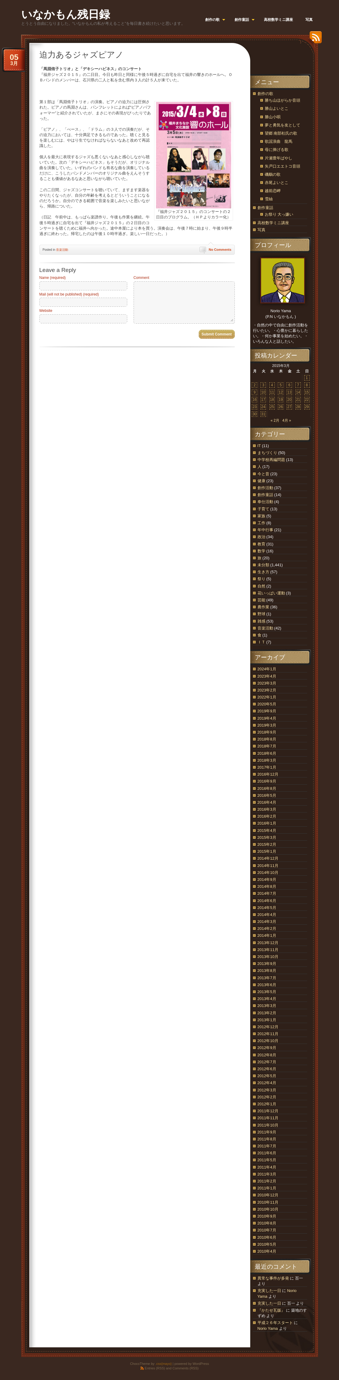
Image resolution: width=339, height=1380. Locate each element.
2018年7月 (267, 746)
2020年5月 (267, 704)
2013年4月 (267, 998)
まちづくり (267, 452)
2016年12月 (268, 774)
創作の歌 (265, 93)
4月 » (286, 420)
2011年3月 (267, 1174)
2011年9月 (267, 1132)
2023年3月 (267, 683)
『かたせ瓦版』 (271, 1310)
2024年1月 (267, 669)
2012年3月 (267, 1090)
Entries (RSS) (155, 1368)
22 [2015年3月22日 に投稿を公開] (307, 399)
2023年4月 (267, 676)
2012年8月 (267, 1055)
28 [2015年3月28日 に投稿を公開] (298, 407)
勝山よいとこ (276, 108)
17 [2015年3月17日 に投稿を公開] (263, 399)
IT (259, 445)
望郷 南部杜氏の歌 (281, 133)
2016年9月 (267, 781)
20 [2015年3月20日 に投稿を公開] (289, 399)
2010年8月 (267, 1223)
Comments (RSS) (185, 1368)
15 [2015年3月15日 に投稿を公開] (307, 392)
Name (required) (52, 278)
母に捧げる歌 (276, 149)
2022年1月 (267, 697)
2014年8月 (267, 886)
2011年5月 (267, 1160)
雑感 (261, 621)
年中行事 (265, 530)
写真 (261, 229)
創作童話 (265, 207)
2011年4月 (267, 1167)
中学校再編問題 (271, 459)
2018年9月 (267, 732)
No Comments (220, 249)
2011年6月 (267, 1153)
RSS (314, 39)
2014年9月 (267, 879)
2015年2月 (267, 844)
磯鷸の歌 (273, 174)
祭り (261, 579)
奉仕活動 (265, 501)
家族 (261, 516)
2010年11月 (268, 1202)
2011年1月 (267, 1188)
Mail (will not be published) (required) (69, 294)
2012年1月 (267, 1104)
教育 (261, 544)
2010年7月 (267, 1230)
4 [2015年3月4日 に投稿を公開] (272, 385)
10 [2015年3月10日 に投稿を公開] (263, 392)
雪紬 (269, 199)
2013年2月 (267, 1013)
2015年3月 (267, 837)
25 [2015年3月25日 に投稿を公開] (272, 407)
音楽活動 (62, 249)
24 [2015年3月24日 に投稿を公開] (263, 407)
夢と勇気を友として (282, 125)
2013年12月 (268, 942)
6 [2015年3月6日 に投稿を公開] (289, 385)
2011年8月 (267, 1139)
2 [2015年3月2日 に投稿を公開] (255, 385)
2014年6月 (267, 900)
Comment (141, 278)
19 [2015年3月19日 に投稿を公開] (281, 399)
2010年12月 (268, 1195)
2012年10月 (268, 1040)
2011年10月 (268, 1125)
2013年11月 (268, 949)
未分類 (263, 565)
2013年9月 (267, 963)
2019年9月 (267, 711)
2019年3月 (267, 725)
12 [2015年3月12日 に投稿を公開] (281, 392)
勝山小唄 (273, 117)
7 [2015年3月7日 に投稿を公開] (298, 385)
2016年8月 (267, 788)
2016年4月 (267, 802)
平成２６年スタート (275, 1322)
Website (45, 311)
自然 (261, 586)
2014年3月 (267, 921)
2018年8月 (267, 739)
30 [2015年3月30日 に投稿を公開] (255, 414)
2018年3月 (267, 760)
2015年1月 (267, 851)
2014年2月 (267, 928)
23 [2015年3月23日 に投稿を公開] (255, 407)
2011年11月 (268, 1118)
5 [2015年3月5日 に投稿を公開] (281, 385)
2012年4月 (267, 1083)
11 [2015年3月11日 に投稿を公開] (272, 392)
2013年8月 (267, 970)
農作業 (263, 607)
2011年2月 (267, 1181)
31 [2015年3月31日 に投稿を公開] (263, 414)
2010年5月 (267, 1244)
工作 (261, 523)
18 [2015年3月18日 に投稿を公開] (272, 399)
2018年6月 (267, 753)
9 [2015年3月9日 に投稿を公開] (255, 392)
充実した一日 (269, 1290)
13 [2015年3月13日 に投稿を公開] (289, 392)
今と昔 (263, 474)
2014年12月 (268, 858)
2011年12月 (268, 1111)
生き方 (263, 572)
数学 (261, 551)
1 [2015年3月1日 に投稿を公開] (307, 378)
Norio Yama (268, 1328)
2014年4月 (267, 914)
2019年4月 (267, 718)
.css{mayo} (163, 1363)
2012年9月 (267, 1047)
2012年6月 (267, 1069)
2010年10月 (268, 1209)
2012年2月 (267, 1097)
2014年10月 (268, 872)
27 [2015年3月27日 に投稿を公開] (289, 407)
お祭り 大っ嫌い (279, 214)
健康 (261, 481)
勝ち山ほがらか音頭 (282, 100)
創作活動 (265, 488)
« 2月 (275, 420)
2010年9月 (267, 1216)
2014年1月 (267, 935)
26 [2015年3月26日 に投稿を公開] (281, 407)
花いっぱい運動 (271, 593)
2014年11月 (268, 865)
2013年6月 (267, 985)
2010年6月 (267, 1237)
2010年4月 (267, 1251)
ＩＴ (261, 642)
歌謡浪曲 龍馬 (278, 141)
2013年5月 (267, 991)
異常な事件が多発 (273, 1278)
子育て (263, 509)
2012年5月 (267, 1076)
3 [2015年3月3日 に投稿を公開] (263, 385)
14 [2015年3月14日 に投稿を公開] (298, 392)
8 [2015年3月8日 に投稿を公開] (307, 385)
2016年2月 (267, 816)
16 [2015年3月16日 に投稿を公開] (255, 399)
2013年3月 (267, 1005)
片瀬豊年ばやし (278, 158)
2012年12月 (268, 1027)
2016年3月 (267, 809)
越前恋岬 (273, 190)
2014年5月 (267, 907)
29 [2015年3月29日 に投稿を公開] (307, 407)
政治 (261, 537)
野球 (261, 614)
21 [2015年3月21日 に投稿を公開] (298, 399)
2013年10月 (268, 956)
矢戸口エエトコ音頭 (282, 166)
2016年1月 (267, 823)
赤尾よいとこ (276, 182)
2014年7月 (267, 893)
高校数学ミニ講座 (273, 223)
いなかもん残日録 (65, 14)
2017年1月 (267, 767)
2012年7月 (267, 1062)
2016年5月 (267, 795)
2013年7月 (267, 978)
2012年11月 (268, 1034)
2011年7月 (267, 1146)
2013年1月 (267, 1020)
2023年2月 (267, 690)
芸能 (261, 600)
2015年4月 (267, 830)
